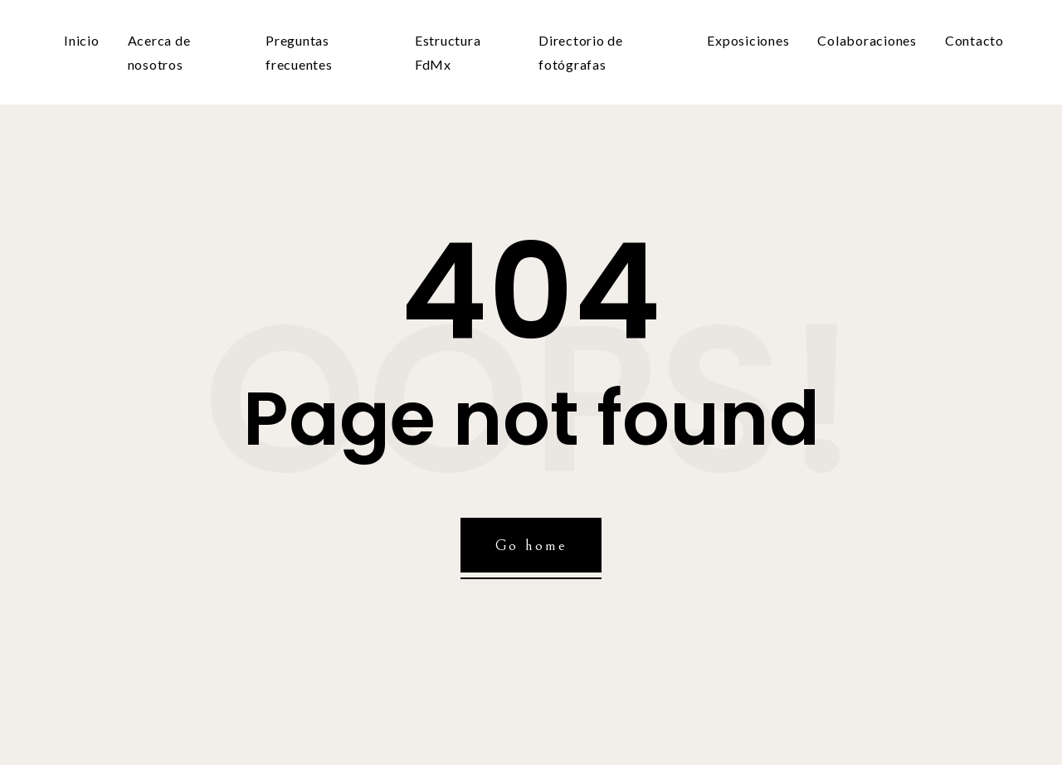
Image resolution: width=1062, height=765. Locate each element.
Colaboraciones (867, 40)
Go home (531, 545)
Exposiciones (748, 40)
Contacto (974, 40)
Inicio (82, 40)
